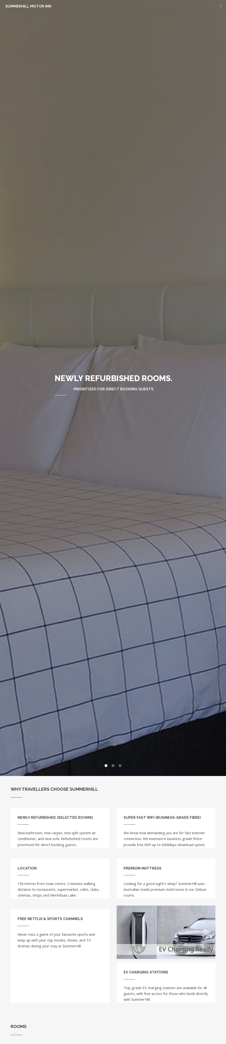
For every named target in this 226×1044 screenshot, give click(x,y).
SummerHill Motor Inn (29, 6)
